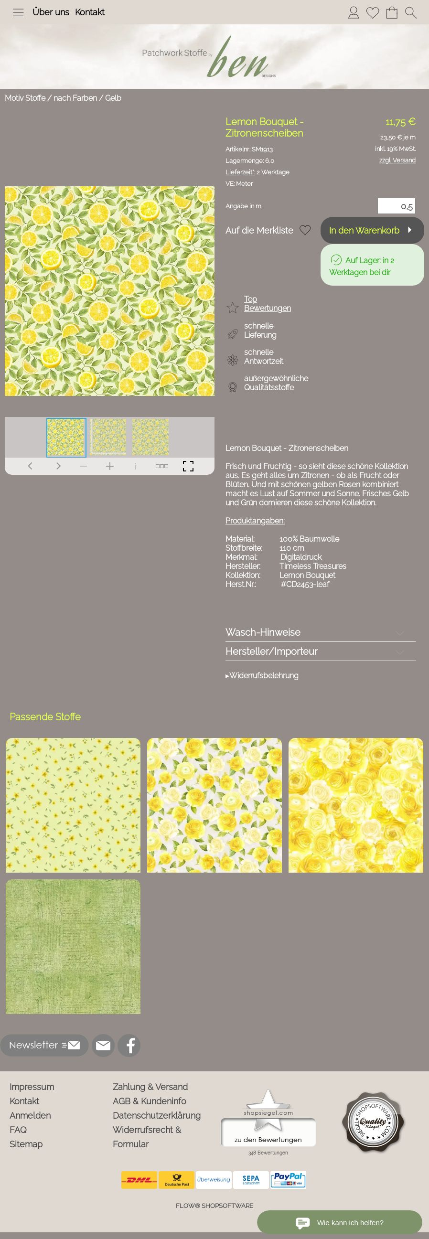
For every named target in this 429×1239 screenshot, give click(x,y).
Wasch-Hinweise (262, 632)
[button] (18, 12)
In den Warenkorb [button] (364, 230)
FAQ (18, 1130)
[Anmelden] (353, 12)
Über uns (50, 12)
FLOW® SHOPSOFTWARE (214, 1205)
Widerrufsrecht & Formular (147, 1137)
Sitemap (26, 1144)
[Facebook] (129, 1045)
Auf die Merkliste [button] (259, 230)
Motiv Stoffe (25, 98)
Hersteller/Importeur (271, 651)
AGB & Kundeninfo (149, 1101)
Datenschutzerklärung (157, 1116)
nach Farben (75, 98)
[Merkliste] (372, 12)
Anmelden (30, 1116)
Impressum (32, 1087)
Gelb (113, 98)
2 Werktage (257, 172)
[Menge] (396, 206)
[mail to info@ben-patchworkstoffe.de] (103, 1045)
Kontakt (90, 12)
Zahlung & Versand (150, 1087)
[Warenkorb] (392, 12)
